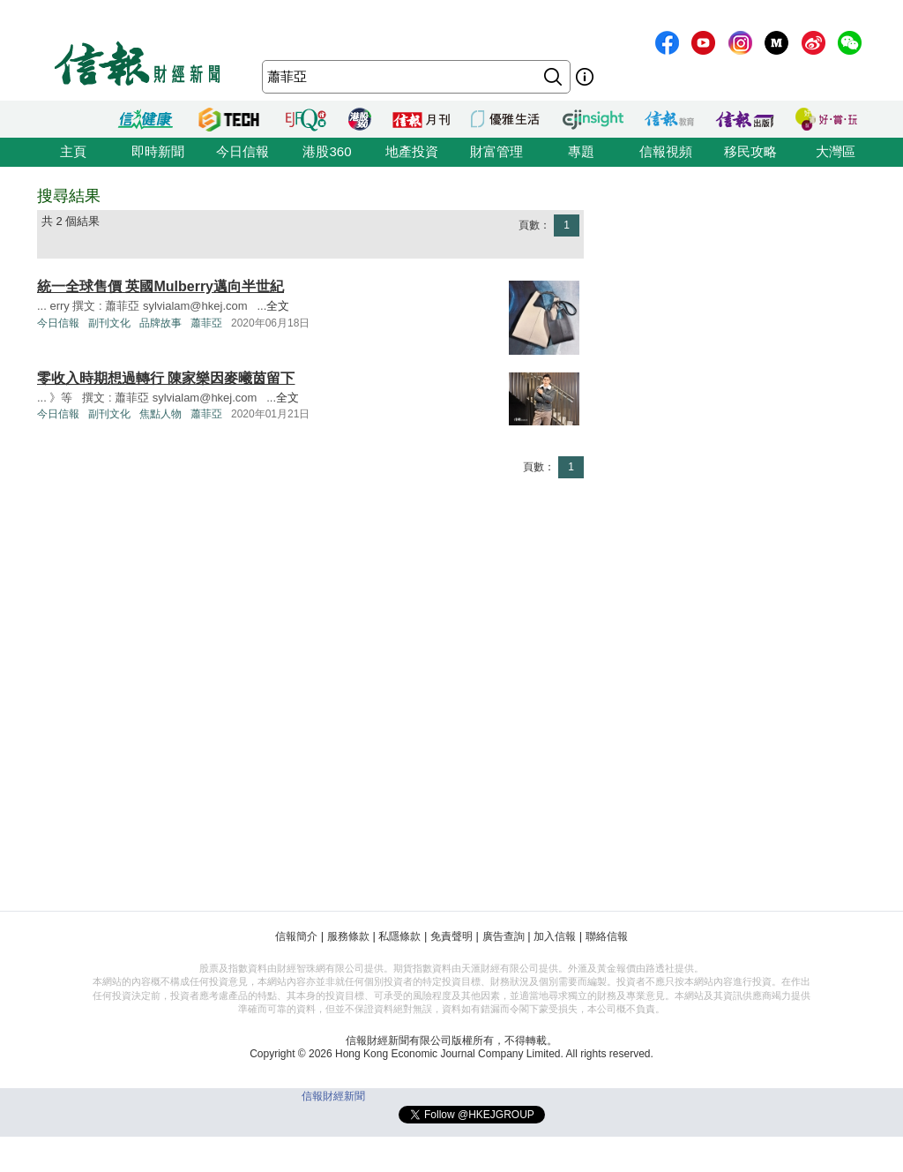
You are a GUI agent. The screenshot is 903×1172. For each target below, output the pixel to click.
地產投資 (411, 151)
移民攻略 (750, 151)
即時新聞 (157, 151)
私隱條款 (399, 936)
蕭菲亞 (206, 323)
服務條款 (348, 936)
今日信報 (242, 151)
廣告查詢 (503, 936)
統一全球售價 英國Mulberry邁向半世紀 (160, 286)
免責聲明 (451, 936)
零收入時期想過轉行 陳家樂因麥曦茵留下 (166, 378)
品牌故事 (160, 323)
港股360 (326, 151)
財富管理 (496, 151)
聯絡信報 (607, 936)
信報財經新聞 (333, 1096)
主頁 (73, 151)
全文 (277, 305)
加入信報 (555, 936)
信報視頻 (665, 151)
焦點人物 (160, 414)
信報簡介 (296, 936)
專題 (581, 151)
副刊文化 (109, 323)
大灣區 (835, 151)
